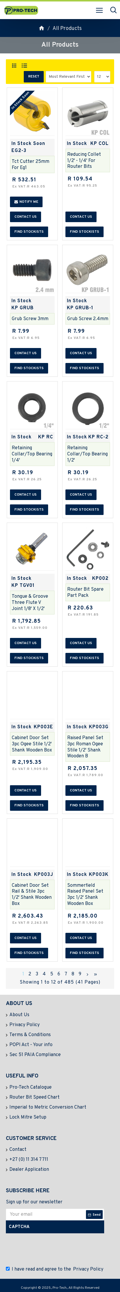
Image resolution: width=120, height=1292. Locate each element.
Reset (33, 76)
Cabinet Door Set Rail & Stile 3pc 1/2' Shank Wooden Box (32, 895)
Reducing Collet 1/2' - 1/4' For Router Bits (84, 161)
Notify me (26, 202)
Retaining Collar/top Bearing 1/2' (87, 454)
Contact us (25, 217)
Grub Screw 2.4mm (87, 319)
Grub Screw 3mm (30, 319)
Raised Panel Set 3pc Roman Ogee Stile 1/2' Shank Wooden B (85, 747)
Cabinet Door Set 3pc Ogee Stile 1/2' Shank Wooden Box (32, 744)
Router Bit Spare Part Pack (85, 593)
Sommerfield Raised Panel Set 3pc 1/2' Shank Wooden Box (85, 895)
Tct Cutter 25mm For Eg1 (30, 165)
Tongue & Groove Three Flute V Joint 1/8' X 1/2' (30, 603)
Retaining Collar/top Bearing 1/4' (32, 454)
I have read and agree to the (55, 1269)
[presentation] (51, 1248)
